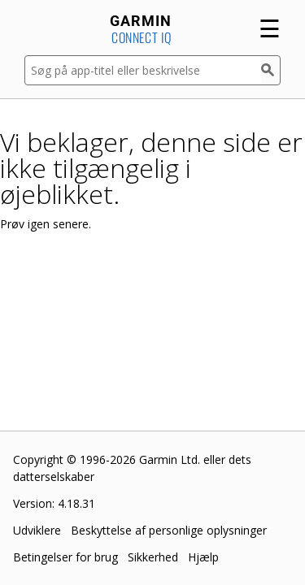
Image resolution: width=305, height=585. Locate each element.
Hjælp (203, 557)
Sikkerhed (153, 557)
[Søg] (271, 70)
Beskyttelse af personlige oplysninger (169, 530)
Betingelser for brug (65, 557)
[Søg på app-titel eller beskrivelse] (142, 70)
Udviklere (37, 530)
